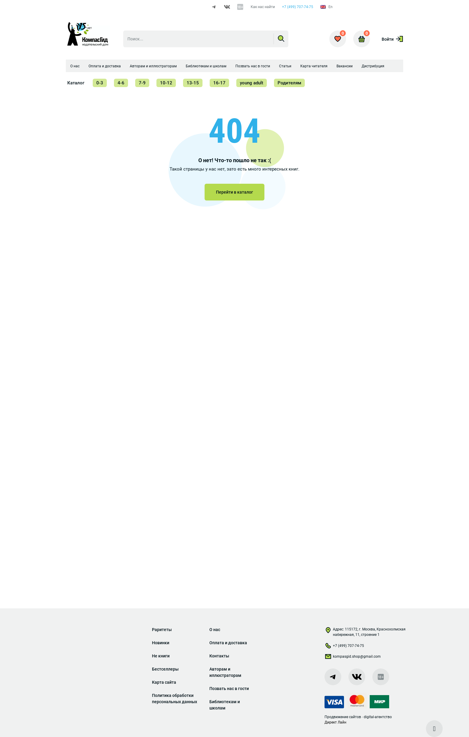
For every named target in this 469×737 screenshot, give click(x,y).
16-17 (219, 83)
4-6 (121, 83)
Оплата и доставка (105, 66)
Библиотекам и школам (206, 66)
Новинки (160, 642)
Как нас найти (263, 7)
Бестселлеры (165, 669)
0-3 (99, 83)
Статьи (285, 66)
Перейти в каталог (234, 192)
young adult (251, 83)
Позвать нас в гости (252, 66)
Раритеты (162, 629)
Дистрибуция (373, 66)
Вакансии (344, 66)
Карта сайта (164, 682)
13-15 (193, 83)
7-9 (142, 83)
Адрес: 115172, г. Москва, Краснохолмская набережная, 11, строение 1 (365, 632)
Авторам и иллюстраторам (153, 66)
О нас (75, 66)
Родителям (289, 83)
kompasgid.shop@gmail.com (353, 658)
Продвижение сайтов (343, 717)
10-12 (166, 83)
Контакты (219, 656)
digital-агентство (378, 717)
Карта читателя (314, 66)
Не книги (161, 656)
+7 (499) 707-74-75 (297, 7)
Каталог (75, 83)
